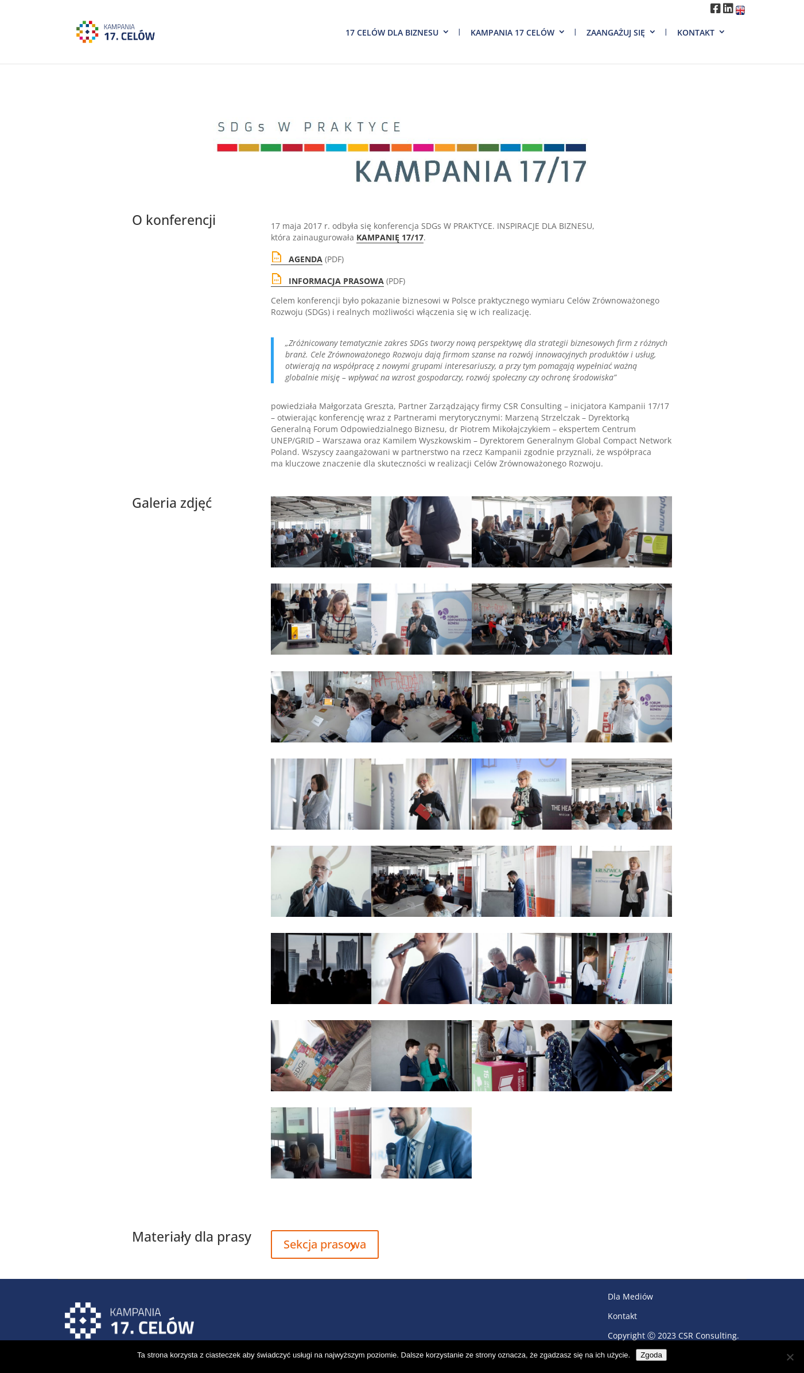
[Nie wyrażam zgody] (789, 1357)
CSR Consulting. (708, 1335)
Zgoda (651, 1355)
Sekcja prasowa (324, 1244)
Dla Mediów (630, 1296)
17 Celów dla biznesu (391, 32)
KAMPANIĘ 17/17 (390, 237)
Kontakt (695, 32)
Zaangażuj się (616, 32)
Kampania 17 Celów (512, 32)
